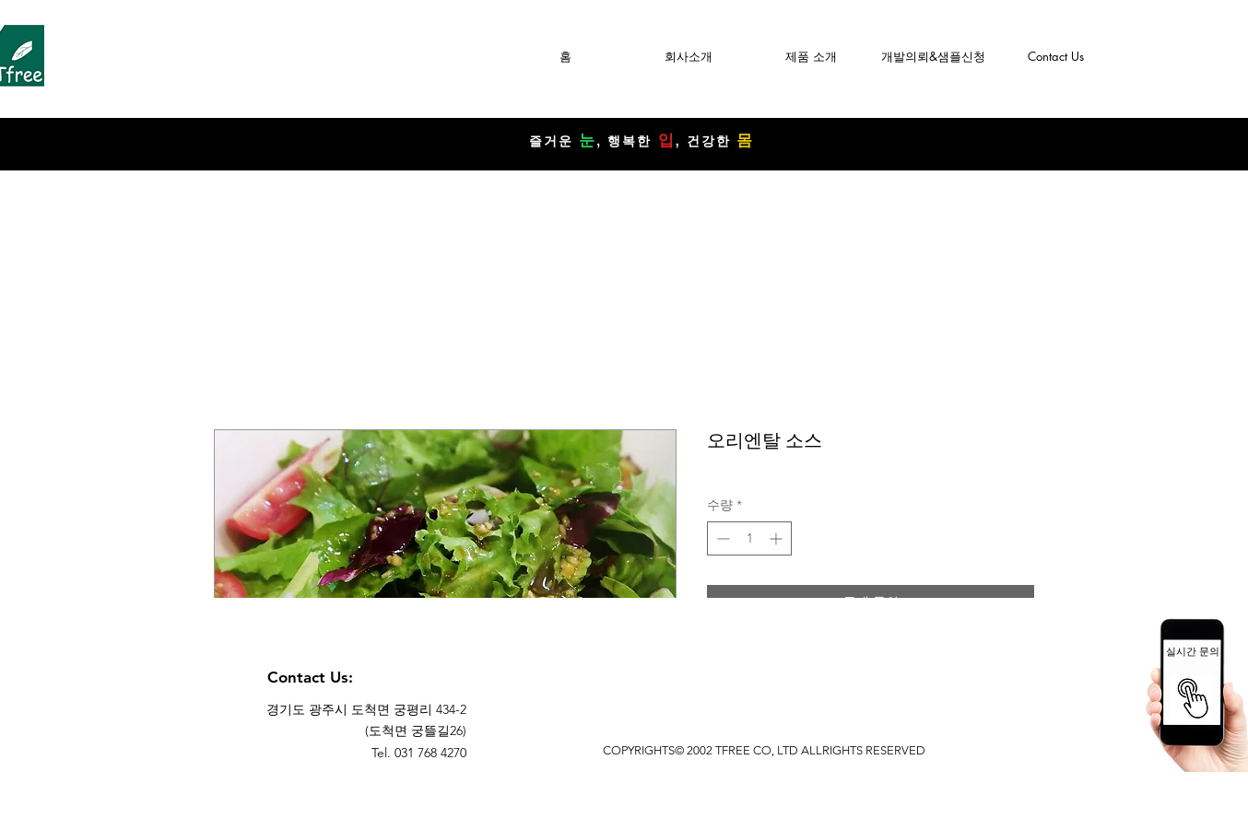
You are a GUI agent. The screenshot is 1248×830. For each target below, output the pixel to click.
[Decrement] (721, 538)
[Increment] (777, 538)
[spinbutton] (749, 538)
